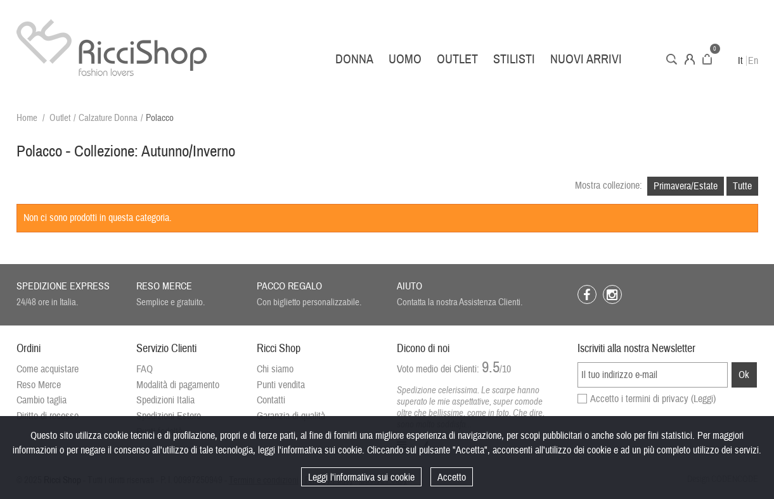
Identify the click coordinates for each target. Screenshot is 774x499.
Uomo (405, 59)
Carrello (707, 59)
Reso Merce (38, 385)
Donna (354, 59)
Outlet (457, 59)
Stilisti (514, 59)
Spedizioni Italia (165, 400)
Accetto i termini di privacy (653, 399)
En (753, 60)
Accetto (451, 477)
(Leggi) (703, 399)
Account (690, 59)
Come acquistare (47, 369)
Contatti (271, 400)
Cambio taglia (41, 400)
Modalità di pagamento (177, 385)
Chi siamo (275, 369)
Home (26, 118)
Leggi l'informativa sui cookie (361, 477)
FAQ (144, 369)
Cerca (671, 59)
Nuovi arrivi (586, 59)
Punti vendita (281, 385)
